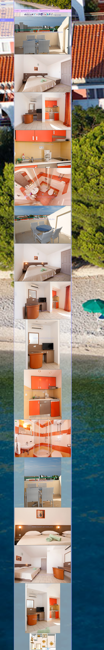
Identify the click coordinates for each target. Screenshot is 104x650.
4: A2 (2, 26)
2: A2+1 (3, 11)
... (1, 38)
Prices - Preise (5, 29)
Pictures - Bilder (5, 35)
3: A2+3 (3, 23)
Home (2, 1)
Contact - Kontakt (5, 32)
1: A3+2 (3, 7)
